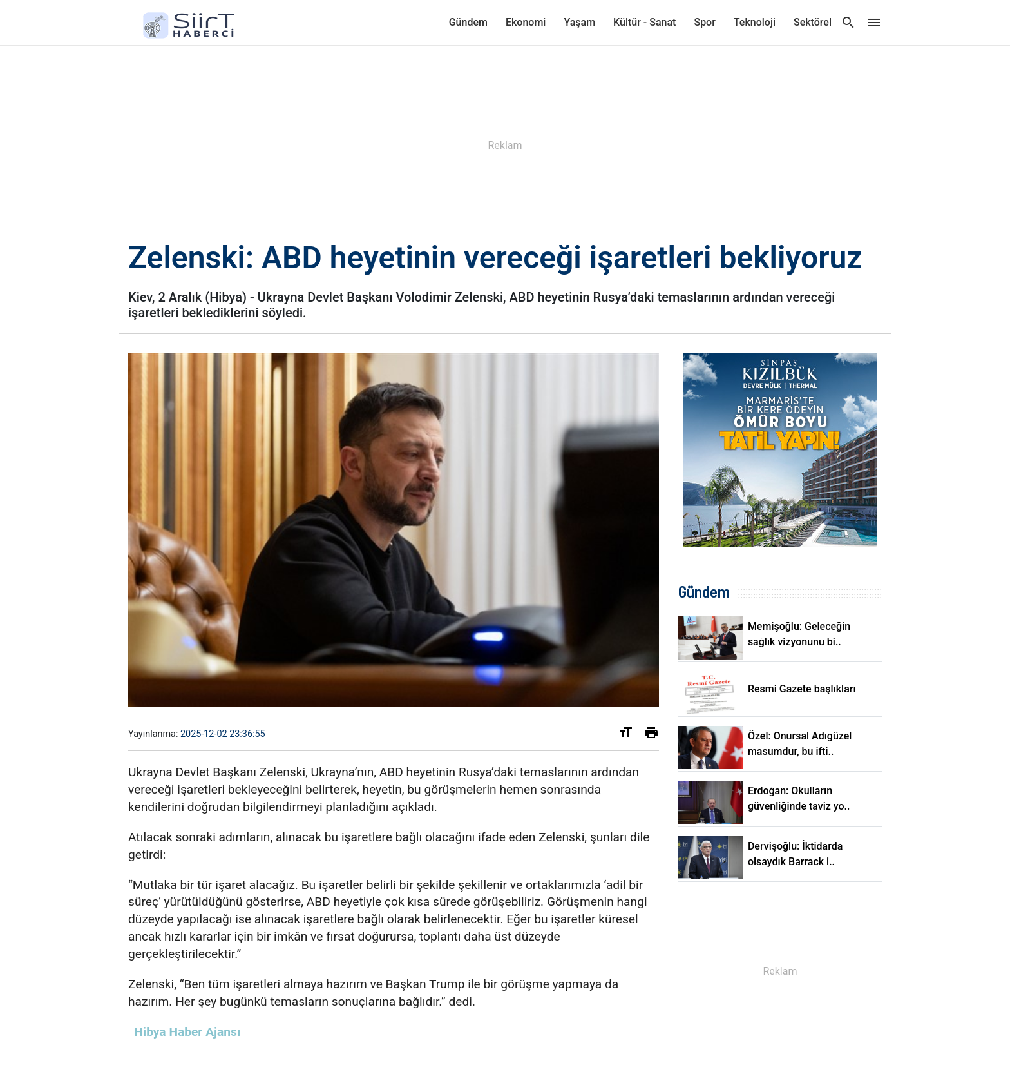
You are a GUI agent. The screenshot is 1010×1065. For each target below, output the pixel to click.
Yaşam (579, 22)
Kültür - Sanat (644, 22)
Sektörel (813, 22)
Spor (704, 22)
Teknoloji (755, 22)
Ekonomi (526, 22)
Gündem (468, 22)
